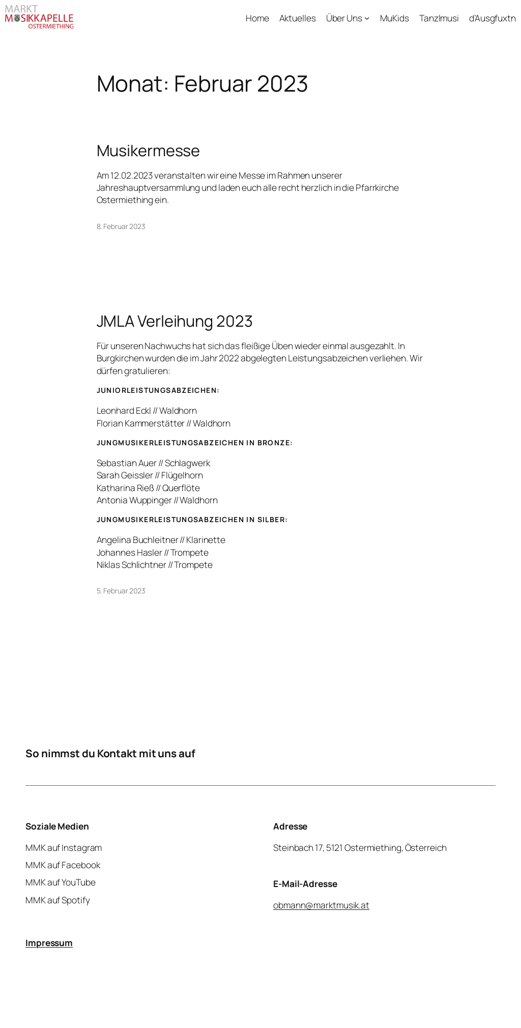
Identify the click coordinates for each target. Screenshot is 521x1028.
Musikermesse (148, 150)
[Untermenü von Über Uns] (366, 17)
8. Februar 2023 (121, 226)
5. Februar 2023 (121, 590)
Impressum (49, 942)
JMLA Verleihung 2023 (175, 321)
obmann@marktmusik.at (321, 904)
